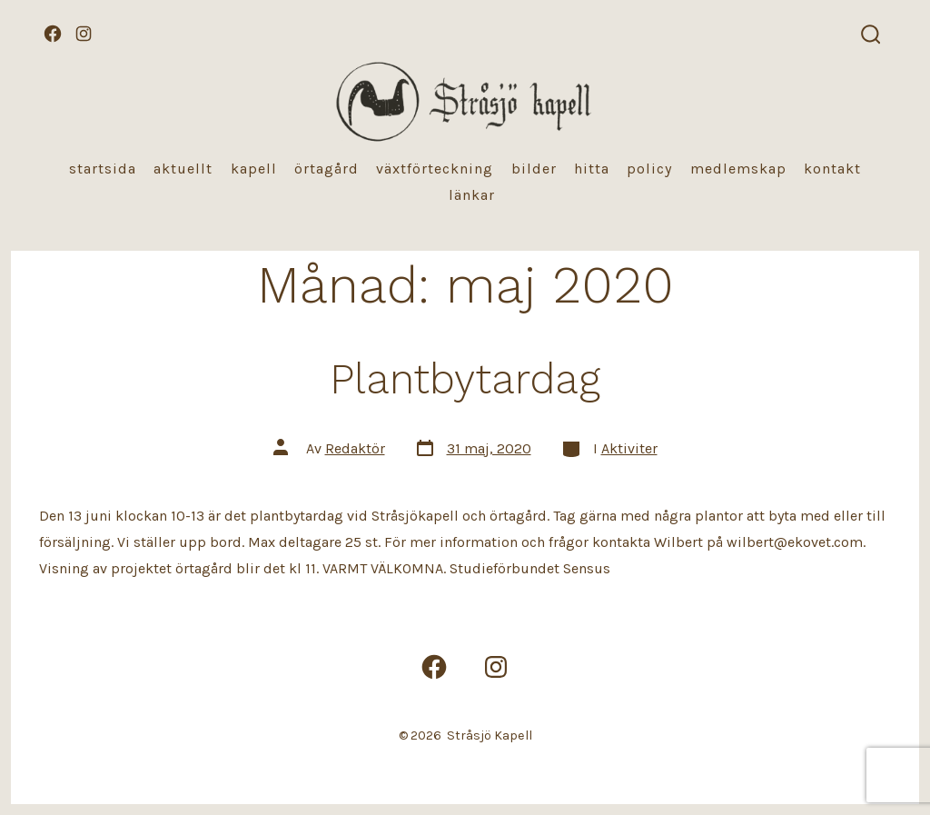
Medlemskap (738, 168)
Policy (649, 168)
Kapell (254, 168)
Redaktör (355, 448)
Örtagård (326, 168)
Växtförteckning (434, 168)
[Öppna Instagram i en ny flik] (83, 33)
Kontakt (832, 168)
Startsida (102, 168)
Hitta (591, 168)
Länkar (472, 195)
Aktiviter (629, 448)
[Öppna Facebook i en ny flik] (52, 33)
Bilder (534, 168)
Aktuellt (183, 168)
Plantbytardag (465, 378)
